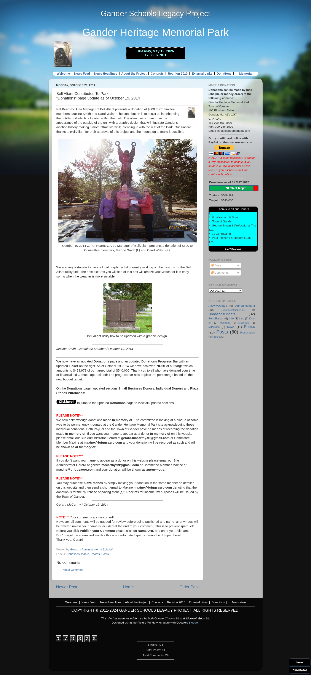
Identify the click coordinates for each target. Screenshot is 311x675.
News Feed (82, 73)
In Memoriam (245, 73)
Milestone (214, 327)
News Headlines (105, 73)
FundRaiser (216, 318)
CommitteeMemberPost (233, 310)
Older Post (189, 587)
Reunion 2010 (178, 73)
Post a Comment (73, 569)
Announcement (245, 305)
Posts (105, 554)
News (230, 327)
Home (128, 587)
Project (216, 336)
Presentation (247, 332)
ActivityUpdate (218, 305)
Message (243, 322)
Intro (241, 318)
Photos (95, 554)
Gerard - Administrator (85, 549)
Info (231, 318)
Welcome (63, 73)
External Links (202, 73)
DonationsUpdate (78, 554)
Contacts (157, 73)
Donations (224, 73)
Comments (219, 272)
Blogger (194, 622)
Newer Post (66, 587)
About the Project (134, 73)
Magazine (225, 322)
